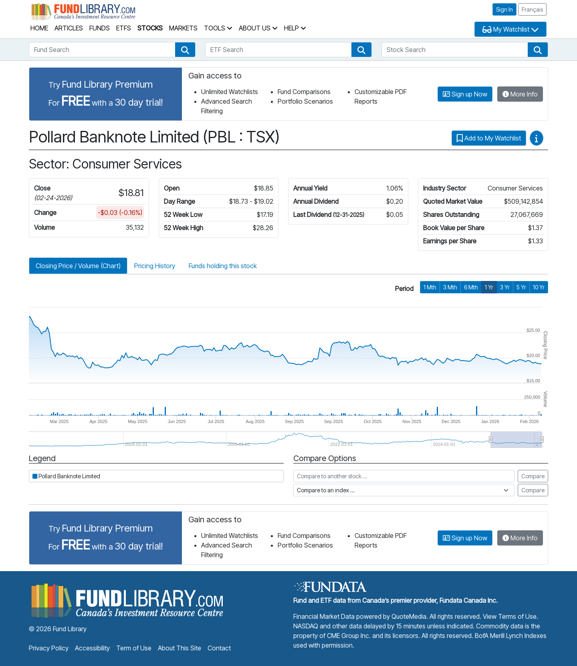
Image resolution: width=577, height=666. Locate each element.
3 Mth (450, 287)
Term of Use (133, 648)
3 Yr (505, 287)
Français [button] (532, 9)
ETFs (123, 28)
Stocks (150, 28)
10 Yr (539, 287)
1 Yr (489, 287)
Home (39, 28)
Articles (68, 28)
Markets (183, 28)
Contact (219, 648)
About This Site (179, 648)
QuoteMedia (408, 616)
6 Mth (471, 287)
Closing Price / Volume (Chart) (78, 266)
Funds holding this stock (223, 266)
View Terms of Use (510, 616)
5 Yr (521, 287)
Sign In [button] (504, 9)
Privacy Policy (49, 648)
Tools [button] (218, 28)
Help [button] (295, 28)
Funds (99, 28)
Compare (533, 476)
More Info (520, 94)
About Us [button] (258, 28)
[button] (185, 49)
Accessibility (92, 648)
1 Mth (430, 287)
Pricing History (154, 266)
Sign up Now (465, 94)
